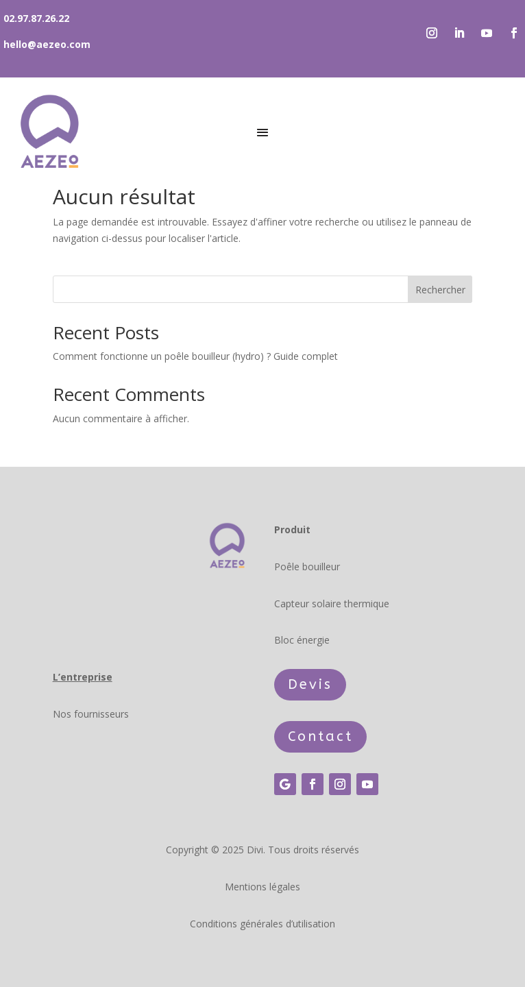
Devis (310, 684)
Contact (320, 736)
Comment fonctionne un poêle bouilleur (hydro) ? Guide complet (195, 356)
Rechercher (440, 289)
